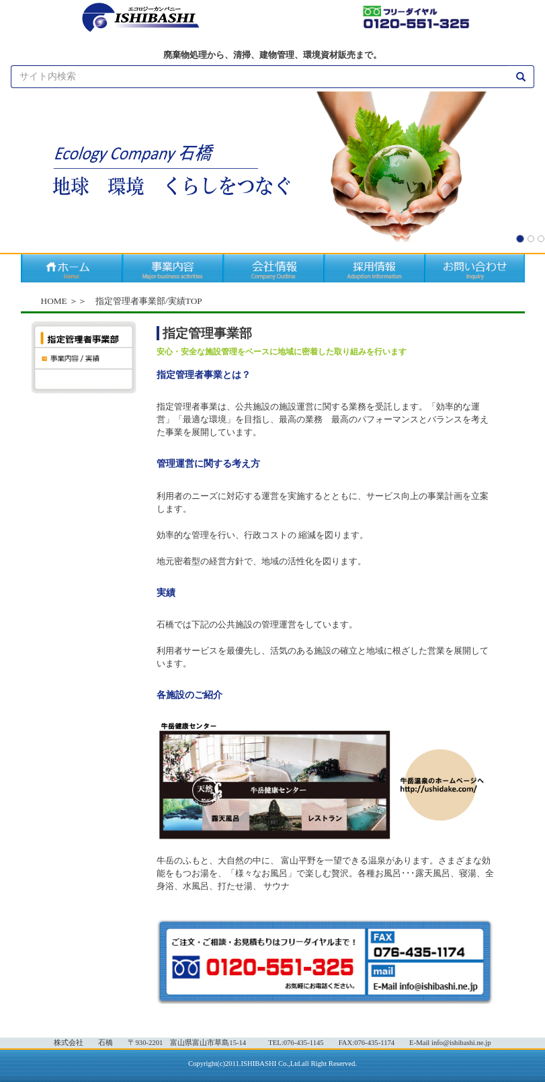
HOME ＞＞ (64, 301)
